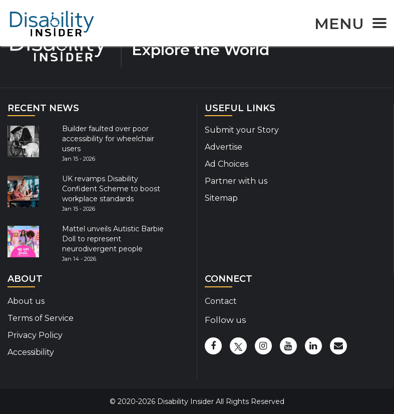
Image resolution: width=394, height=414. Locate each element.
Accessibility (31, 352)
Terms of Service (41, 318)
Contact (221, 301)
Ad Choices (226, 164)
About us (26, 301)
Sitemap (221, 198)
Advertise (223, 147)
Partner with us (236, 181)
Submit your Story (242, 130)
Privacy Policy (35, 335)
